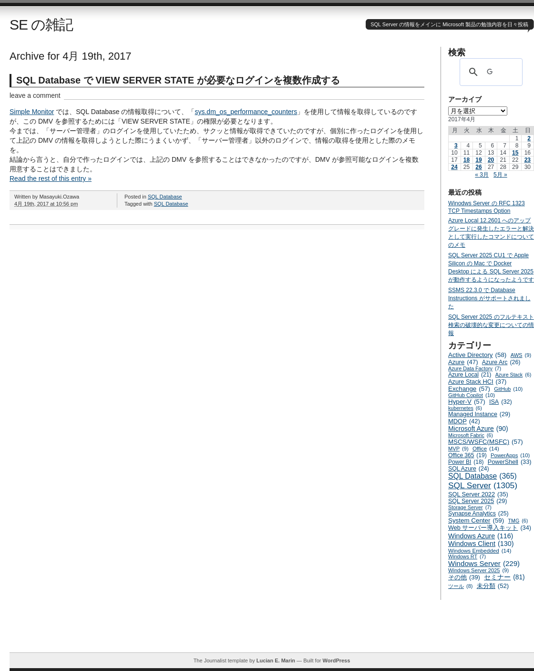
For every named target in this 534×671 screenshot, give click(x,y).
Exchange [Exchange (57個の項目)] (469, 388)
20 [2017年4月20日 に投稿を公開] (491, 160)
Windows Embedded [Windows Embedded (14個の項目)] (479, 550)
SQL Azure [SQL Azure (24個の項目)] (468, 468)
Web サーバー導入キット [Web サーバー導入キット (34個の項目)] (489, 527)
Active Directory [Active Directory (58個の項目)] (477, 354)
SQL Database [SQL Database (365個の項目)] (482, 476)
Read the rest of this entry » (51, 178)
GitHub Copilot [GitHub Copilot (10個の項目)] (471, 395)
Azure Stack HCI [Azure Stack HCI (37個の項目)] (477, 381)
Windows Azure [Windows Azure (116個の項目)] (480, 536)
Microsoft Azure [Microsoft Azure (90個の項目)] (478, 428)
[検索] (490, 72)
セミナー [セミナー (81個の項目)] (504, 577)
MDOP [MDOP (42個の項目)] (464, 421)
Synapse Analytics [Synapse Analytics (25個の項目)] (478, 513)
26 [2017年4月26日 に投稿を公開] (478, 167)
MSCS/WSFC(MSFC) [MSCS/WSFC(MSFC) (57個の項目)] (485, 441)
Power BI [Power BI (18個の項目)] (466, 462)
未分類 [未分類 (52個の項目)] (493, 585)
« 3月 (482, 174)
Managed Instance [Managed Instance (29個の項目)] (479, 414)
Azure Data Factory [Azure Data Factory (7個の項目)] (474, 368)
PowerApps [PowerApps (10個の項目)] (510, 455)
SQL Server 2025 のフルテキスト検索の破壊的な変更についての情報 (491, 325)
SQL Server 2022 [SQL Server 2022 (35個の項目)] (478, 494)
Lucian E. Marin (276, 660)
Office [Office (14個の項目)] (485, 448)
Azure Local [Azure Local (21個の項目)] (469, 374)
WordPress (336, 660)
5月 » (500, 174)
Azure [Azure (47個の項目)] (463, 362)
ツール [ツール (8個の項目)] (460, 586)
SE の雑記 (41, 24)
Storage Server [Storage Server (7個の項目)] (470, 507)
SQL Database (165, 196)
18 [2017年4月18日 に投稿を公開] (466, 160)
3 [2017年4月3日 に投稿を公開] (456, 145)
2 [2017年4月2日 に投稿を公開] (529, 138)
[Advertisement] (271, 630)
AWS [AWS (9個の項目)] (521, 355)
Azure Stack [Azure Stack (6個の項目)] (513, 374)
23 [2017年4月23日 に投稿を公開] (527, 160)
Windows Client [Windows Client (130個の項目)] (481, 543)
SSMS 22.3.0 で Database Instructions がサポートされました (489, 298)
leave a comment (35, 95)
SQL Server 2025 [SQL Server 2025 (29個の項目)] (477, 501)
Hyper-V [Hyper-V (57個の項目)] (466, 401)
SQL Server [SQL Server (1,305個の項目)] (482, 486)
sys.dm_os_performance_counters (246, 111)
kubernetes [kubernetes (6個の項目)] (465, 408)
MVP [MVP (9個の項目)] (458, 448)
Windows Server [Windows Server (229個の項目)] (484, 563)
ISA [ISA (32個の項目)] (500, 401)
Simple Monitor (32, 111)
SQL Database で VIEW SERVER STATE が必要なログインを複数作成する (178, 80)
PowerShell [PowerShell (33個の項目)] (510, 462)
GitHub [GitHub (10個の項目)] (508, 389)
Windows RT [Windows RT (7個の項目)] (467, 556)
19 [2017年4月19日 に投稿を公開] (478, 160)
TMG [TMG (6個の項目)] (518, 521)
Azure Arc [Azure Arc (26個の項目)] (501, 362)
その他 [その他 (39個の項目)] (464, 577)
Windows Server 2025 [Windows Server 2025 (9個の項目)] (478, 570)
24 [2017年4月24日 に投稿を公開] (454, 167)
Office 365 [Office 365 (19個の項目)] (467, 455)
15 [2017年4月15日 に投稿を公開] (515, 152)
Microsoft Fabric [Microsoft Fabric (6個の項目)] (470, 435)
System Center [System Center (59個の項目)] (476, 520)
